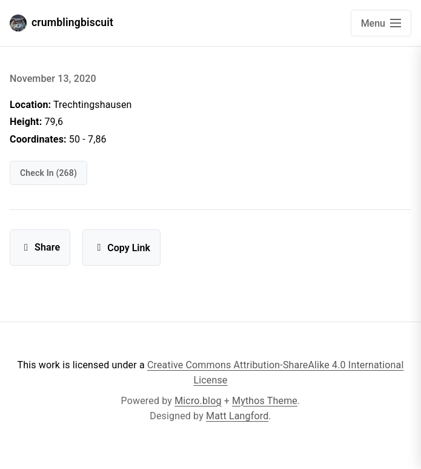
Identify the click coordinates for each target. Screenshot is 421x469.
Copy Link (121, 248)
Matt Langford (237, 416)
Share (40, 247)
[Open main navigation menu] (381, 23)
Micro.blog (197, 401)
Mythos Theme (264, 401)
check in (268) (48, 173)
